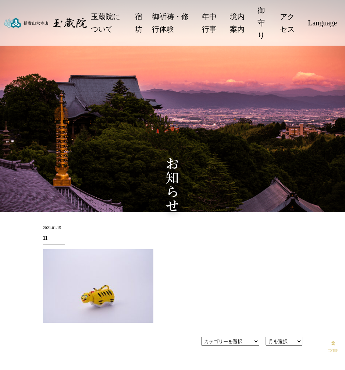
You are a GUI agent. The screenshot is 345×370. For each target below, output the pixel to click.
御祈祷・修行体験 (170, 23)
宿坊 (138, 23)
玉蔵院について (105, 23)
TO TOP (333, 345)
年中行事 (209, 23)
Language (322, 23)
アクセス (287, 23)
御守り (261, 22)
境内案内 (237, 23)
